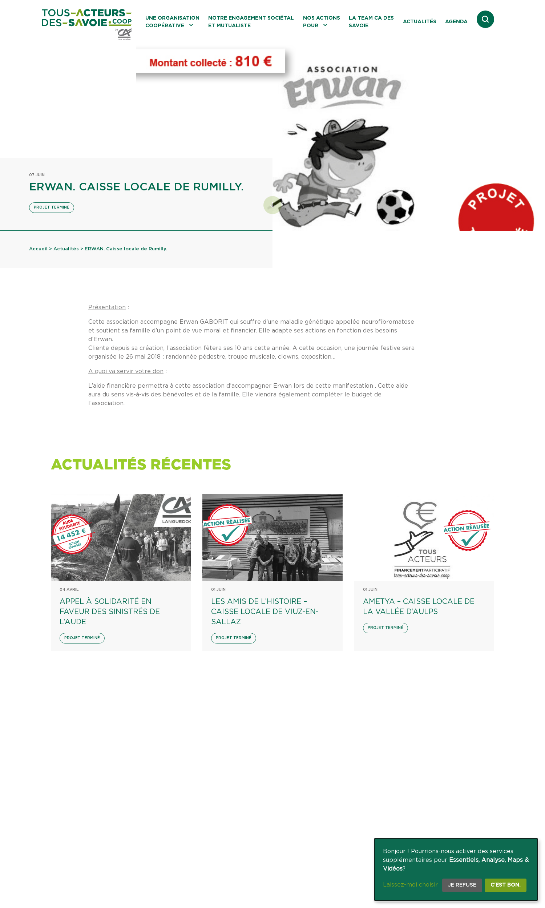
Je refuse (462, 885)
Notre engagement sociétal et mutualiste (251, 22)
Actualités (419, 21)
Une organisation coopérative (172, 22)
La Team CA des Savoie (371, 22)
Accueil (38, 249)
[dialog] (456, 869)
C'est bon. (505, 885)
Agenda (456, 21)
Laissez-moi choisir (410, 885)
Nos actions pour (321, 22)
